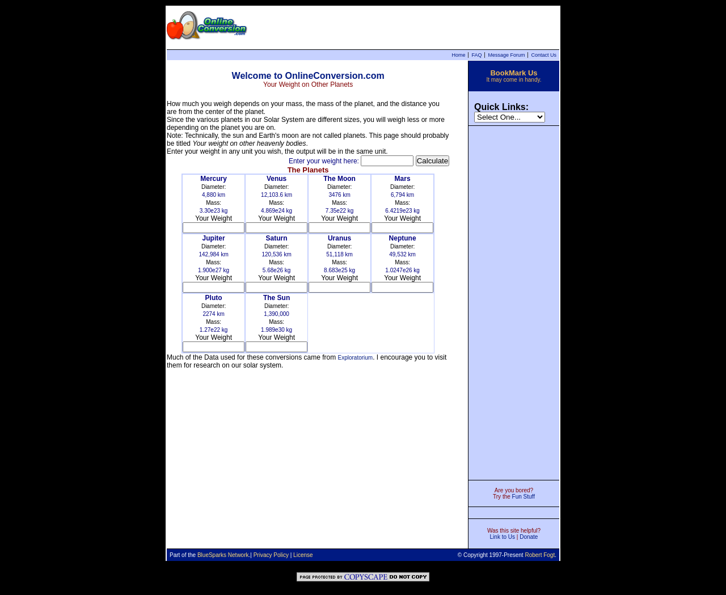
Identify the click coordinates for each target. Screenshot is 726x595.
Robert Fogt (540, 555)
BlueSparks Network (223, 555)
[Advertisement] (513, 302)
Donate (529, 537)
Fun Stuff (523, 496)
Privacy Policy (271, 555)
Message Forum (506, 55)
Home (458, 55)
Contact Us (543, 55)
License (303, 555)
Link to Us (502, 537)
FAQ (476, 55)
